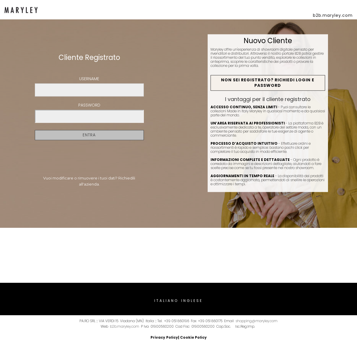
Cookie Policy (193, 337)
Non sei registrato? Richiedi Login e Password (267, 83)
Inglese (192, 300)
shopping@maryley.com (256, 320)
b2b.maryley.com (124, 326)
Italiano (166, 300)
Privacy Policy (164, 337)
